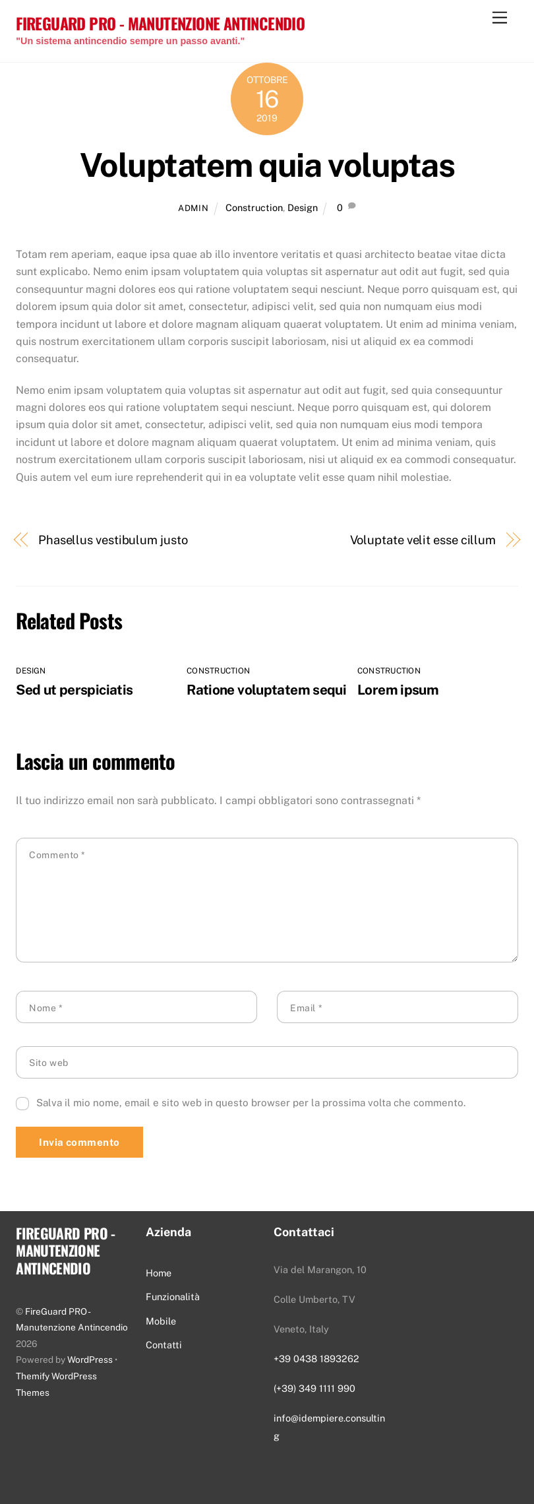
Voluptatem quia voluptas (267, 165)
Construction (254, 207)
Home (158, 1272)
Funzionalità (173, 1296)
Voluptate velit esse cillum (423, 540)
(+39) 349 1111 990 (314, 1388)
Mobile (161, 1321)
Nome (46, 1008)
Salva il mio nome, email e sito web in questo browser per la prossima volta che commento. (250, 1102)
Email (306, 1008)
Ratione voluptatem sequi (266, 689)
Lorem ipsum (397, 689)
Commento (57, 855)
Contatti (164, 1344)
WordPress (90, 1359)
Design (302, 207)
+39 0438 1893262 (316, 1358)
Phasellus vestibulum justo (113, 540)
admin (193, 208)
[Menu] (500, 18)
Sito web (48, 1062)
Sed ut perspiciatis (74, 689)
